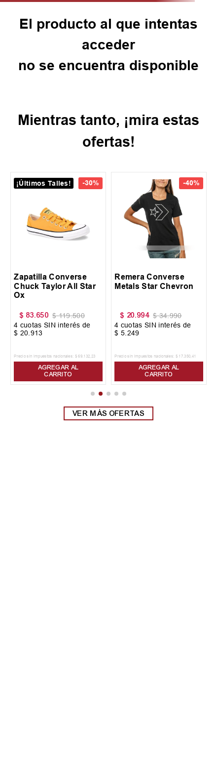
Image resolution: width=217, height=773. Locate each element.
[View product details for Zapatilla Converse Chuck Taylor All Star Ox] (58, 278)
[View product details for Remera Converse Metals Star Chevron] (158, 278)
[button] (93, 394)
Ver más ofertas (108, 413)
